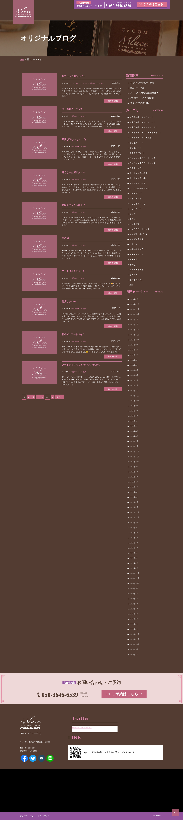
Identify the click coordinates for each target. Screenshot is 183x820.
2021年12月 (135, 512)
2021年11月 (134, 517)
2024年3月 (134, 375)
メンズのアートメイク (80, 83)
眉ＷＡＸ (134, 275)
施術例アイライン (138, 254)
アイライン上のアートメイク (143, 158)
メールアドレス (41, 758)
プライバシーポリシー (28, 816)
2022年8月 (134, 472)
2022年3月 (134, 497)
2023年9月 (134, 406)
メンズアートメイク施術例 (142, 98)
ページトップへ (175, 812)
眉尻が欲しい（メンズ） (74, 139)
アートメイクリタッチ (73, 271)
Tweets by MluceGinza (82, 727)
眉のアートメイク (97, 83)
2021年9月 (134, 528)
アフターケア (136, 168)
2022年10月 (135, 461)
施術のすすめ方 (137, 249)
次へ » (59, 397)
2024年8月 (134, 350)
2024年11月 (134, 335)
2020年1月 (134, 629)
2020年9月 (134, 588)
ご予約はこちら (153, 4)
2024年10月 (135, 340)
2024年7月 (134, 355)
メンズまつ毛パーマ (139, 234)
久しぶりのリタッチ (72, 109)
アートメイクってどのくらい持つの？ (81, 365)
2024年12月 (135, 329)
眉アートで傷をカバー (73, 76)
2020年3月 (134, 619)
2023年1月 (134, 446)
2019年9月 (134, 649)
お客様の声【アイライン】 (142, 117)
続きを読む (113, 101)
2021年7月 (134, 538)
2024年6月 (134, 360)
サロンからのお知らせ (140, 188)
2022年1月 (134, 507)
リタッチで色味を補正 (140, 103)
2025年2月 (134, 319)
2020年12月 (135, 573)
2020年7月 (134, 599)
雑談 (132, 285)
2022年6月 (134, 482)
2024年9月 (134, 345)
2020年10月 (135, 583)
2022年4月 (134, 492)
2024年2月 (134, 380)
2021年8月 (134, 533)
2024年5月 (134, 365)
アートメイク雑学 (138, 178)
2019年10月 (135, 644)
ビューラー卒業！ (138, 88)
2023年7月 (134, 416)
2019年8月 (134, 654)
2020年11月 (134, 578)
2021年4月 (134, 553)
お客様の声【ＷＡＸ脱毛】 (142, 138)
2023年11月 (134, 396)
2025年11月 (134, 309)
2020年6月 (134, 604)
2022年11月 (134, 456)
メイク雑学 (135, 224)
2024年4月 (134, 370)
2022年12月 (135, 451)
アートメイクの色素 (139, 173)
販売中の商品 (136, 280)
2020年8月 (134, 593)
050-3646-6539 (120, 5)
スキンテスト (136, 198)
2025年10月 (135, 314)
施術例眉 (134, 259)
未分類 (133, 264)
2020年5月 (134, 609)
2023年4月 (134, 431)
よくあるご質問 (137, 153)
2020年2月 (134, 624)
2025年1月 (134, 324)
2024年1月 (134, 385)
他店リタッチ (69, 302)
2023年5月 (134, 426)
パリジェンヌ (136, 209)
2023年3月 (134, 436)
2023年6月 (134, 421)
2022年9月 (134, 467)
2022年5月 (134, 487)
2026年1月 (134, 299)
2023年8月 (134, 411)
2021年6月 (134, 543)
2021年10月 (135, 522)
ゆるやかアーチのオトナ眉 (142, 83)
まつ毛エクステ (137, 143)
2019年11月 (134, 639)
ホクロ (133, 219)
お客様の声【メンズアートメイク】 (146, 132)
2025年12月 (135, 304)
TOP (22, 59)
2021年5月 (134, 548)
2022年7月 (134, 477)
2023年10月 (135, 401)
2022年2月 (134, 502)
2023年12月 (135, 390)
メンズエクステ (137, 239)
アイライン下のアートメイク (143, 163)
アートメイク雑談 (138, 183)
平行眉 (65, 238)
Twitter (32, 758)
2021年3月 (134, 558)
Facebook (24, 758)
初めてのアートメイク (73, 334)
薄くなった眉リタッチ (73, 172)
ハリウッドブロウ (138, 203)
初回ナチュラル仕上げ (73, 205)
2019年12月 (135, 634)
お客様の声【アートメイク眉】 (144, 127)
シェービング (136, 193)
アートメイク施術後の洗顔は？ (144, 93)
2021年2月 (134, 563)
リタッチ (134, 244)
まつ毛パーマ (136, 148)
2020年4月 (134, 614)
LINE (50, 758)
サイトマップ (44, 816)
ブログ (133, 214)
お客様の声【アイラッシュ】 (143, 122)
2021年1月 (134, 568)
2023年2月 (134, 441)
